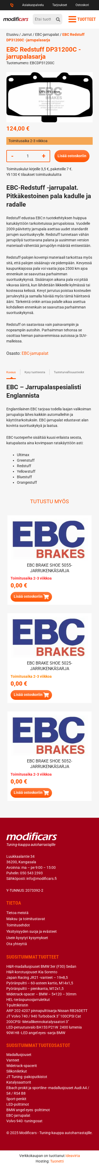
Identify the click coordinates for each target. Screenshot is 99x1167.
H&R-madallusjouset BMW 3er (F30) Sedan (41, 966)
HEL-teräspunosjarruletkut (28, 1000)
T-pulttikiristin (17, 1005)
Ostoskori (82, 5)
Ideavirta (72, 1156)
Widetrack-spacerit (21, 1066)
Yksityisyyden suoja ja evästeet (31, 931)
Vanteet (12, 1060)
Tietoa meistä (17, 913)
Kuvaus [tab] (11, 372)
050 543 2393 (31, 873)
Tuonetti (57, 1161)
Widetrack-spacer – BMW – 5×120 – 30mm (41, 994)
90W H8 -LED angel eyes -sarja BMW (35, 1033)
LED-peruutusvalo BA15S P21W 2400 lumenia (44, 1027)
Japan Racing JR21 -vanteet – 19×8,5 (37, 977)
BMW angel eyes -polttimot (28, 1110)
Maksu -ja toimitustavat (25, 919)
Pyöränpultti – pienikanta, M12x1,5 (35, 988)
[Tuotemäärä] (28, 156)
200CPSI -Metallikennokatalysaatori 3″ (37, 1022)
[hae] (58, 19)
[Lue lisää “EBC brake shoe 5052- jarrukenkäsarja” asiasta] (31, 793)
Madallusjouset (18, 1055)
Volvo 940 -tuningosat (24, 1121)
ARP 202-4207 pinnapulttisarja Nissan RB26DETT (46, 1011)
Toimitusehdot (18, 925)
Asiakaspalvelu (33, 5)
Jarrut (27, 34)
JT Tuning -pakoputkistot (26, 1077)
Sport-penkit (16, 1099)
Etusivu (12, 34)
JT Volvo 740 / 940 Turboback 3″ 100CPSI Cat (43, 1016)
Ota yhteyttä (16, 944)
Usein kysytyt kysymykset (27, 938)
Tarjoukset (59, 5)
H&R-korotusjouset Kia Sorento (31, 972)
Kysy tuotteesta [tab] (35, 372)
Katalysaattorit (18, 1082)
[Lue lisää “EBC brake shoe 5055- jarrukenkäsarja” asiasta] (31, 597)
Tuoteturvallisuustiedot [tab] (69, 372)
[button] (31, 695)
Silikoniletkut (16, 1071)
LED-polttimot (17, 1104)
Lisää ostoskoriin (72, 156)
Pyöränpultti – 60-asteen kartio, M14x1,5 (39, 983)
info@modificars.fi (41, 878)
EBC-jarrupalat (47, 34)
